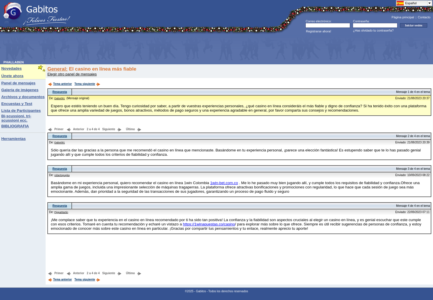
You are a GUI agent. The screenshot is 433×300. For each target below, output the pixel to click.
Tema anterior (60, 83)
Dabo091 (59, 98)
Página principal (403, 17)
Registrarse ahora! (318, 31)
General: (57, 69)
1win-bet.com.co (224, 183)
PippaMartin (61, 212)
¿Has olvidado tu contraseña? (373, 30)
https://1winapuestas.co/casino (209, 224)
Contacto (424, 17)
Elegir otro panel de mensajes (72, 74)
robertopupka (62, 175)
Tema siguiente (87, 83)
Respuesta (59, 91)
